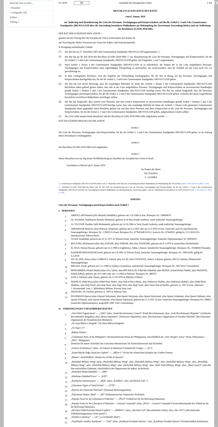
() (158, 52)
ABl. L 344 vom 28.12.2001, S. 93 (195, 184)
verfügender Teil (18, 12)
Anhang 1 (14, 22)
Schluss (13, 17)
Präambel (15, 8)
